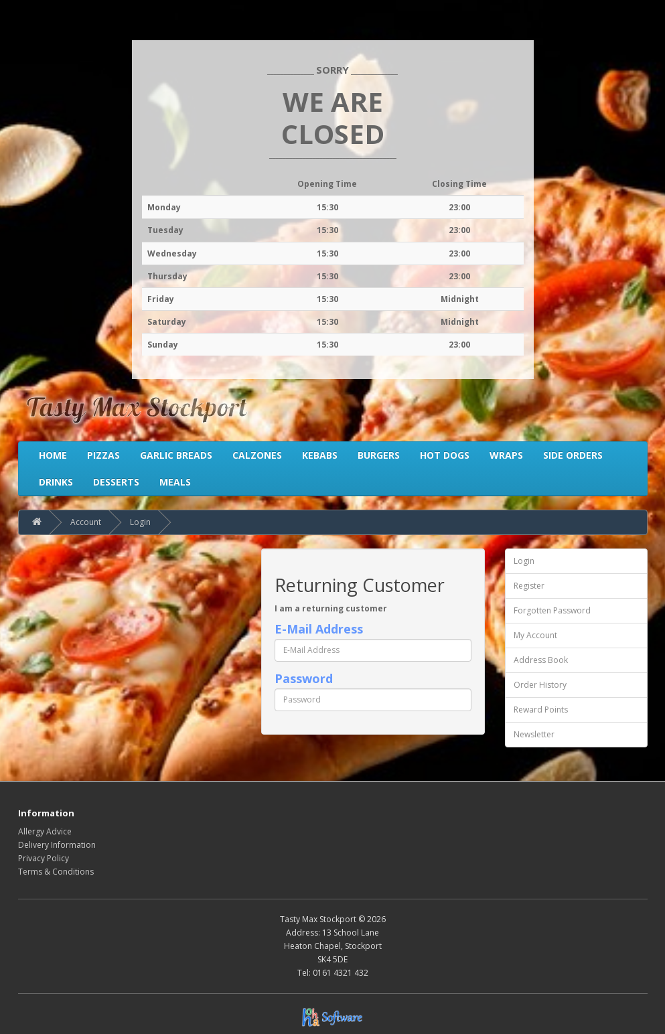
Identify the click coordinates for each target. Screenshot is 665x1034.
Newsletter (534, 734)
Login (140, 522)
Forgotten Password (552, 610)
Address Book (541, 660)
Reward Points (541, 709)
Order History (540, 684)
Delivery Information (57, 845)
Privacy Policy (43, 858)
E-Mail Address (319, 629)
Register (529, 585)
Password (304, 678)
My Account (535, 635)
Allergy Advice (45, 831)
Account (85, 522)
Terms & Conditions (56, 871)
